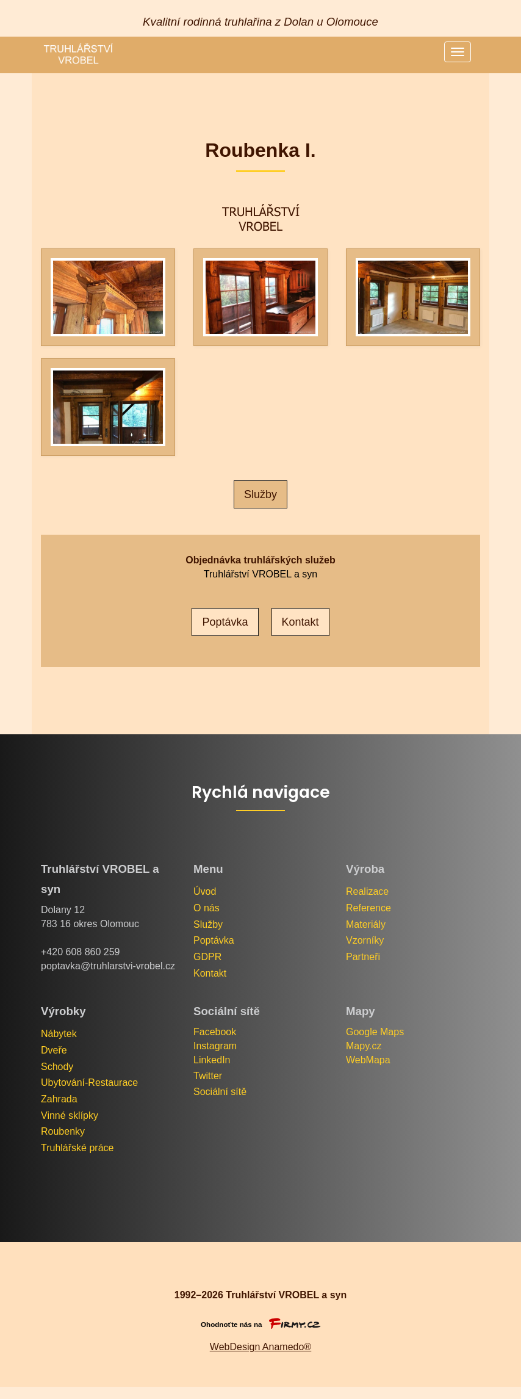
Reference (368, 908)
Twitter (207, 1076)
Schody (57, 1066)
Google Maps (376, 1032)
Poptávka (213, 940)
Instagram (215, 1046)
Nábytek (59, 1033)
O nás (206, 908)
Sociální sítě (219, 1091)
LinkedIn (212, 1060)
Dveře (54, 1050)
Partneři (363, 957)
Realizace (367, 891)
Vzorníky (365, 940)
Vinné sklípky (69, 1115)
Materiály (366, 924)
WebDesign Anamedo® (260, 1347)
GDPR (207, 957)
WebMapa (368, 1060)
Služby (260, 494)
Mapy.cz (363, 1046)
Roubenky (63, 1131)
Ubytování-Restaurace (89, 1082)
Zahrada (59, 1099)
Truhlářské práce (77, 1148)
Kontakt (209, 973)
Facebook (214, 1032)
